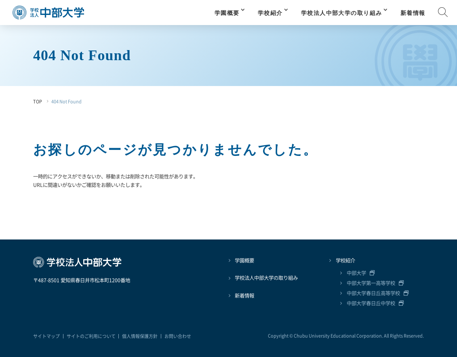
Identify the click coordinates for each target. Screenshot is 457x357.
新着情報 (412, 13)
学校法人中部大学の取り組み (341, 13)
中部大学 (356, 273)
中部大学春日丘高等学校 (373, 293)
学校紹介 (270, 13)
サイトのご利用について (91, 336)
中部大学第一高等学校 (371, 283)
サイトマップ (46, 336)
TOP (37, 101)
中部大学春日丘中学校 (371, 303)
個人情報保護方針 (140, 336)
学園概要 (227, 13)
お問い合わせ (177, 336)
